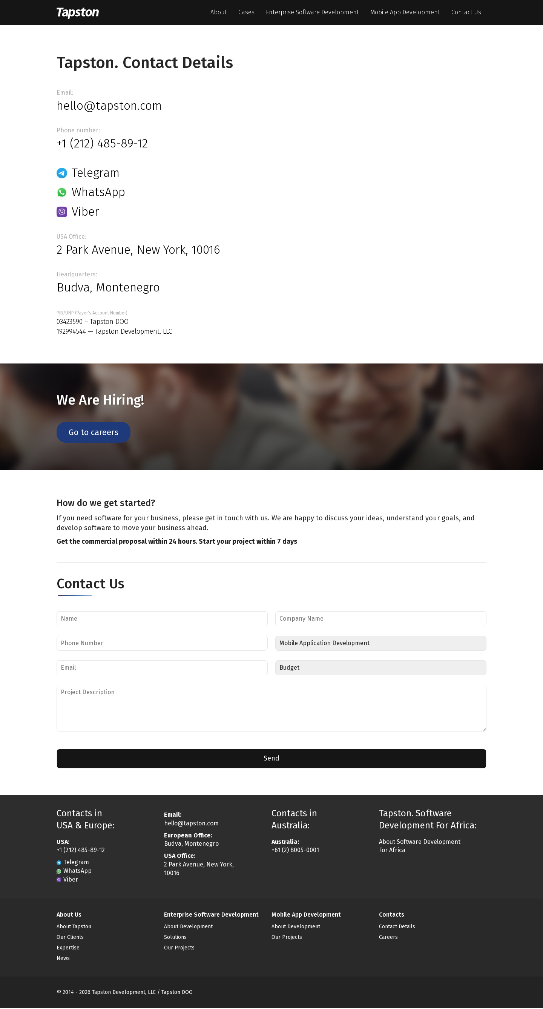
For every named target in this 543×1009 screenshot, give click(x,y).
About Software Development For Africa (419, 846)
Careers (388, 938)
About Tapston (74, 927)
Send (271, 758)
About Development (188, 927)
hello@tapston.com (109, 105)
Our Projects (179, 948)
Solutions (175, 938)
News (63, 959)
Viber (78, 211)
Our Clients (70, 938)
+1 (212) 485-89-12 (102, 143)
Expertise (68, 948)
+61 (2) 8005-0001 (295, 850)
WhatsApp (91, 192)
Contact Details (397, 927)
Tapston (83, 12)
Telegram (88, 173)
